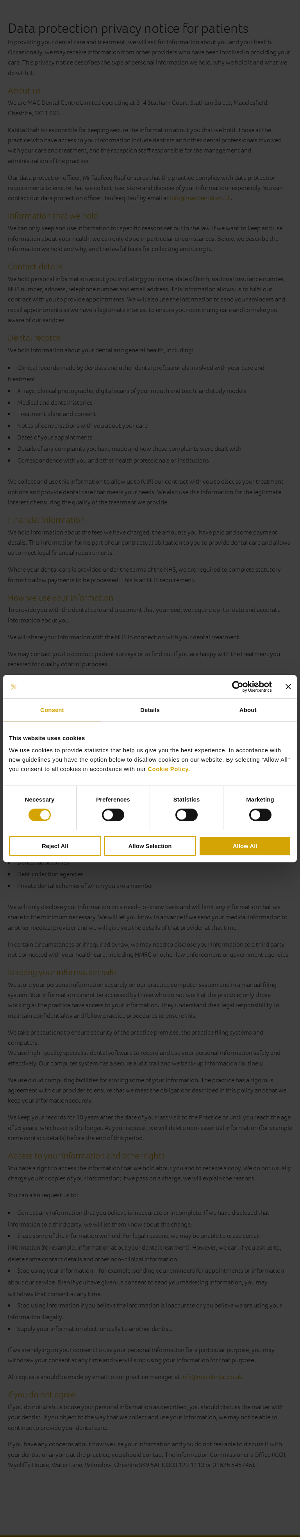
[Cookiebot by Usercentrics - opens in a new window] (238, 686)
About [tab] (248, 710)
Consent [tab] (52, 710)
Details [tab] (150, 710)
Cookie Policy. (169, 769)
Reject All (55, 846)
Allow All (245, 846)
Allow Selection (150, 846)
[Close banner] (288, 686)
